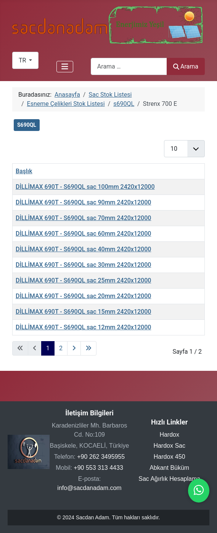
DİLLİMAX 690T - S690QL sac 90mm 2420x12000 (83, 202)
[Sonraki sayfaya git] (74, 348)
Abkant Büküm (169, 467)
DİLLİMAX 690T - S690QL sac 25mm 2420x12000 (83, 280)
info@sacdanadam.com (89, 488)
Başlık (24, 171)
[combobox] (129, 66)
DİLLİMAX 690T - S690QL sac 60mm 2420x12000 (83, 233)
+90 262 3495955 (101, 456)
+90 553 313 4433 (98, 467)
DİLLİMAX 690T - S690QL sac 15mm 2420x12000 (83, 311)
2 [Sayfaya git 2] (61, 348)
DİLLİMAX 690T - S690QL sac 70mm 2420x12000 (83, 218)
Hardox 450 (169, 456)
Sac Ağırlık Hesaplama (169, 479)
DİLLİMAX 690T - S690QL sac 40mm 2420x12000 (83, 249)
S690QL (26, 125)
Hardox (169, 434)
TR (23, 60)
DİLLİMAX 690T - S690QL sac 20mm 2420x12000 (83, 296)
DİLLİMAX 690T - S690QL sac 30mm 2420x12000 (83, 264)
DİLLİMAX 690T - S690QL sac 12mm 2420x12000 (83, 327)
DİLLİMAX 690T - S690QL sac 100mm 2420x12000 (85, 186)
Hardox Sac (169, 445)
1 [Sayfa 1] (48, 348)
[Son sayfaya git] (88, 348)
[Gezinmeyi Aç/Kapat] (64, 66)
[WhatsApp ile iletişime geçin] (199, 492)
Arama (185, 66)
